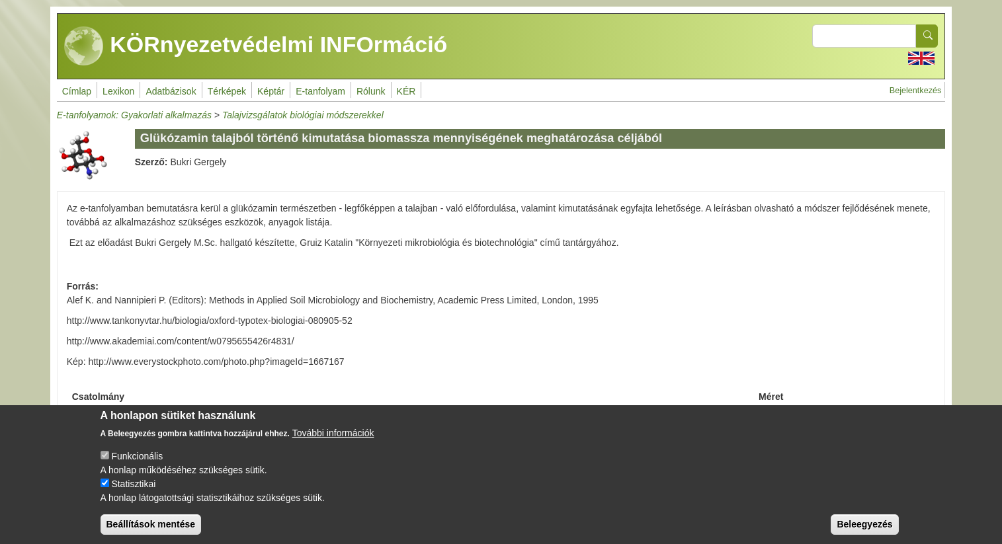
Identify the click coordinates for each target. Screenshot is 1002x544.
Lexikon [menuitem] (118, 91)
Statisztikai (133, 493)
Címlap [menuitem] (76, 91)
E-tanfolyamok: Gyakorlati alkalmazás (134, 115)
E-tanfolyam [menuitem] (320, 91)
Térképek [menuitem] (227, 91)
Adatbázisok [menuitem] (171, 91)
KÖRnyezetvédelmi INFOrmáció (256, 46)
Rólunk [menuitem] (371, 91)
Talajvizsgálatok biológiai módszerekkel (303, 115)
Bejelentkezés (915, 90)
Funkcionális (137, 466)
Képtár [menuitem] (270, 91)
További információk (333, 443)
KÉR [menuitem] (406, 91)
